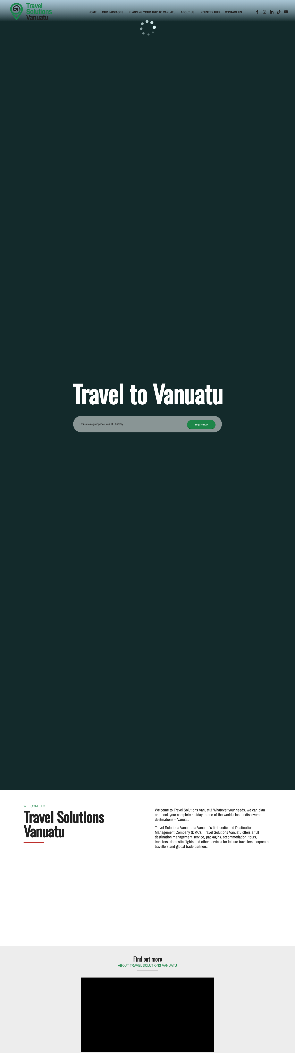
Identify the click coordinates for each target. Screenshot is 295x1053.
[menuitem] (92, 12)
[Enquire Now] (201, 425)
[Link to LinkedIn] (272, 12)
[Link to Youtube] (286, 12)
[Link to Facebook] (257, 12)
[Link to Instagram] (264, 12)
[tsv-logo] (31, 12)
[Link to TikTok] (279, 12)
